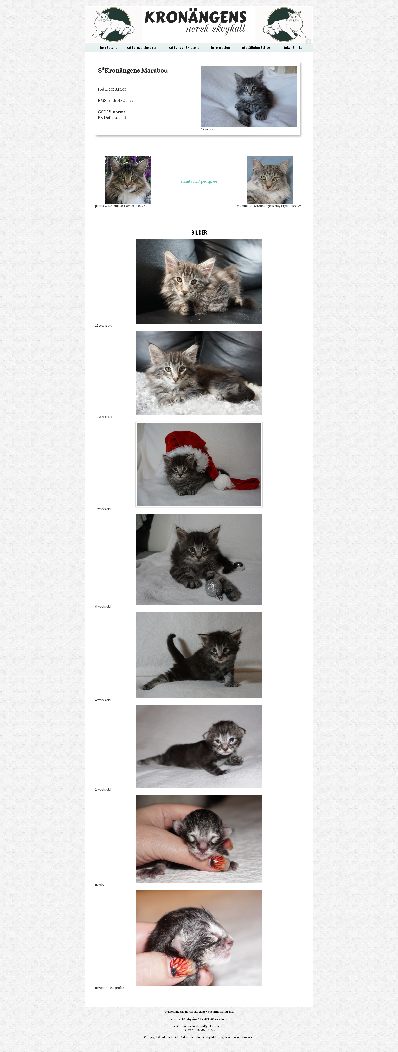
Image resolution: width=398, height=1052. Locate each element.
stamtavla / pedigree (198, 181)
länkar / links (292, 47)
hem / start (108, 47)
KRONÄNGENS (195, 17)
